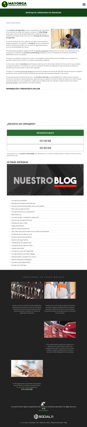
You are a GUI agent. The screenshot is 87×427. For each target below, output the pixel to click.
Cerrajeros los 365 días (19, 265)
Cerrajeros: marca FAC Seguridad (22, 251)
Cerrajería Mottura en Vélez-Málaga (23, 254)
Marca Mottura (16, 215)
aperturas (37, 79)
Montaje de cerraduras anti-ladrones (23, 203)
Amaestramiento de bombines (21, 237)
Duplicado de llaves (17, 226)
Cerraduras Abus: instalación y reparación (25, 217)
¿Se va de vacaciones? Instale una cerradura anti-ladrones (30, 231)
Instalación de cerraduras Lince (21, 234)
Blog (65, 422)
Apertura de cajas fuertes (19, 240)
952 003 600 (45, 148)
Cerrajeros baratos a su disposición (22, 212)
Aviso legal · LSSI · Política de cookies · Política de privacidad (46, 422)
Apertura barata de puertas (20, 229)
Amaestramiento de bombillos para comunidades (27, 206)
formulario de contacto (23, 387)
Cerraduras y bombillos (19, 200)
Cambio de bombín (17, 248)
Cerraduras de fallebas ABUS (20, 262)
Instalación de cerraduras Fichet (21, 245)
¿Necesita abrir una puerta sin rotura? (23, 257)
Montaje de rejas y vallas (19, 223)
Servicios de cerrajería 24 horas (21, 220)
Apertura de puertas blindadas (21, 259)
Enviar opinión (43, 410)
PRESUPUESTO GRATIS (45, 132)
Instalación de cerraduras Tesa (21, 243)
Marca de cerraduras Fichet (20, 209)
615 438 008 (45, 140)
